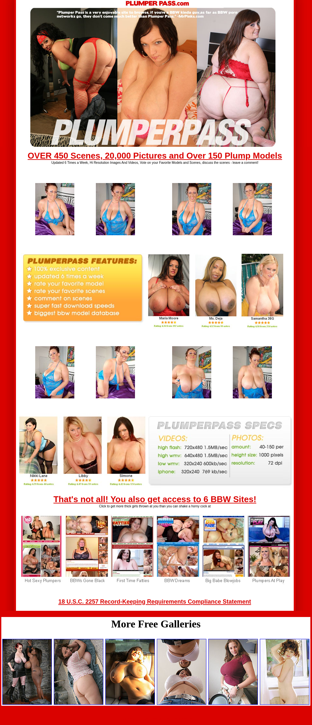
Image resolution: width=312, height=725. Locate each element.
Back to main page (156, 720)
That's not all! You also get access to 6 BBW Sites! (154, 499)
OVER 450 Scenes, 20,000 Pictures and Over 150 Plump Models (155, 156)
